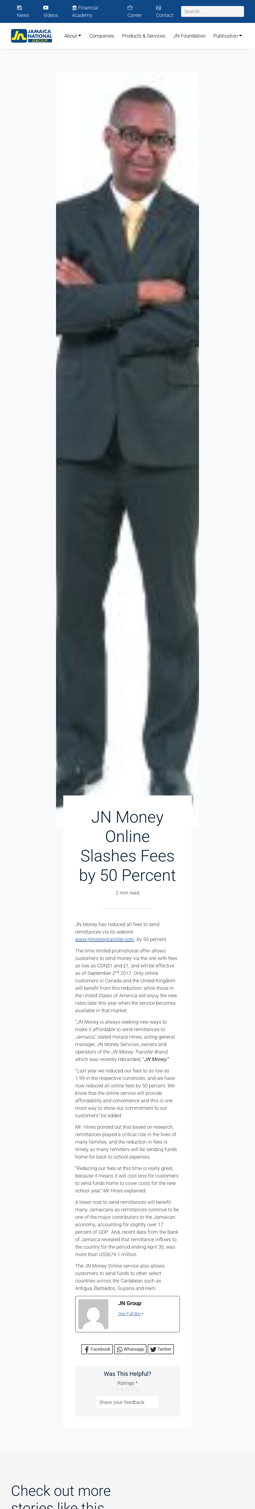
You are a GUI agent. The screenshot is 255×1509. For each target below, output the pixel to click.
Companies (101, 36)
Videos (50, 11)
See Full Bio (129, 1313)
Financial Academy (85, 11)
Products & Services (143, 36)
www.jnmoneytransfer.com (104, 939)
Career (135, 11)
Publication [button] (225, 36)
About (70, 36)
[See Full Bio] (143, 1313)
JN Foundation (189, 36)
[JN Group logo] (31, 36)
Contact (164, 11)
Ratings (127, 1383)
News (23, 11)
